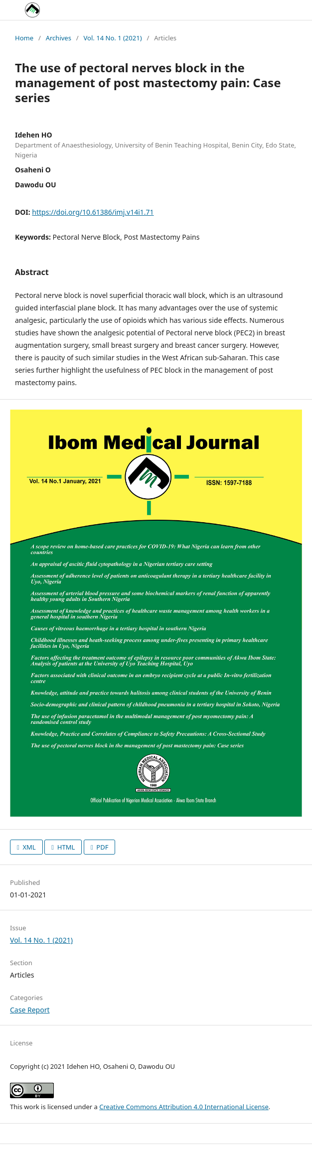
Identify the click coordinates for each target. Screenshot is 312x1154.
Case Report (29, 1009)
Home (24, 37)
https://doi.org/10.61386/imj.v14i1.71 (93, 212)
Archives (58, 37)
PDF (102, 847)
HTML (65, 847)
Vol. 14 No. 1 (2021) (113, 37)
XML (28, 847)
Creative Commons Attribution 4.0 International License (184, 1106)
